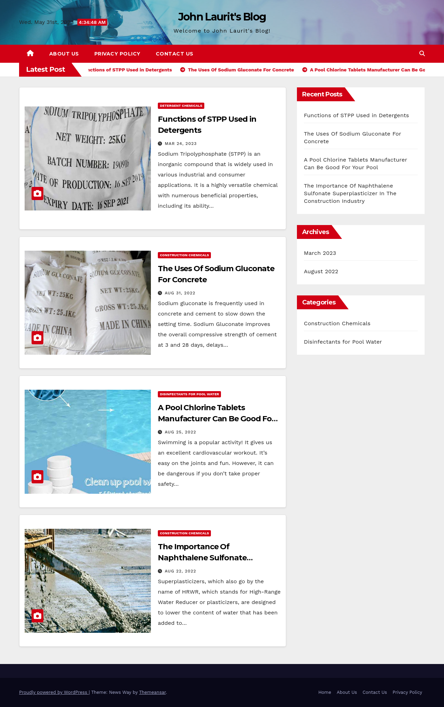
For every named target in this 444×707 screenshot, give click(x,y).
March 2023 (320, 253)
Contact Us (175, 54)
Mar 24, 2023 (181, 143)
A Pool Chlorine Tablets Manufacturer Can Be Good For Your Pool (216, 418)
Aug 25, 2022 (180, 432)
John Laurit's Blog (222, 16)
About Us (64, 54)
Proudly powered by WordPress (54, 692)
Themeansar (152, 692)
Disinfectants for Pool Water (189, 394)
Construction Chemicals (184, 255)
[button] (422, 53)
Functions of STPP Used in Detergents (356, 115)
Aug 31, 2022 (180, 293)
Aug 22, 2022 (180, 571)
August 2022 (321, 271)
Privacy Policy (117, 54)
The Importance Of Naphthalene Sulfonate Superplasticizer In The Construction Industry (350, 193)
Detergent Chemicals (181, 105)
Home (324, 692)
